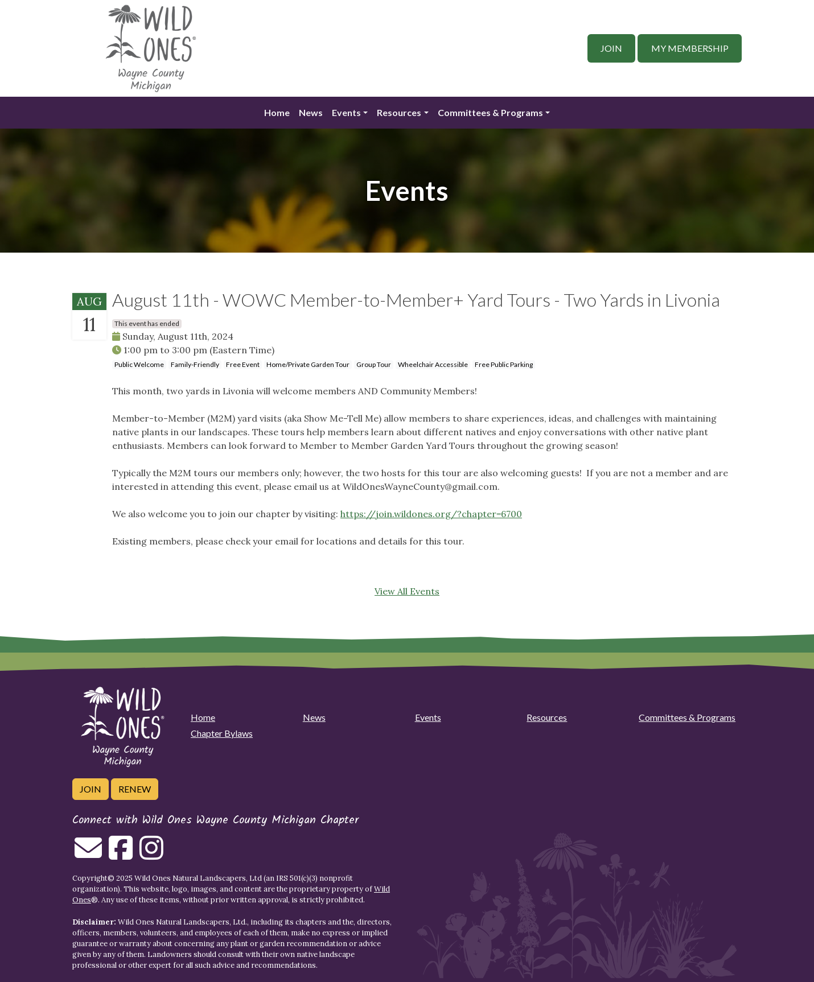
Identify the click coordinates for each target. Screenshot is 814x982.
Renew (134, 788)
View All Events (407, 591)
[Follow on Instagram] (151, 854)
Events (346, 112)
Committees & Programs (490, 112)
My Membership (690, 48)
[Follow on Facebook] (120, 854)
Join (611, 48)
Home (277, 112)
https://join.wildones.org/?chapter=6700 (431, 513)
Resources (399, 112)
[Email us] (88, 854)
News (311, 112)
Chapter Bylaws (222, 733)
